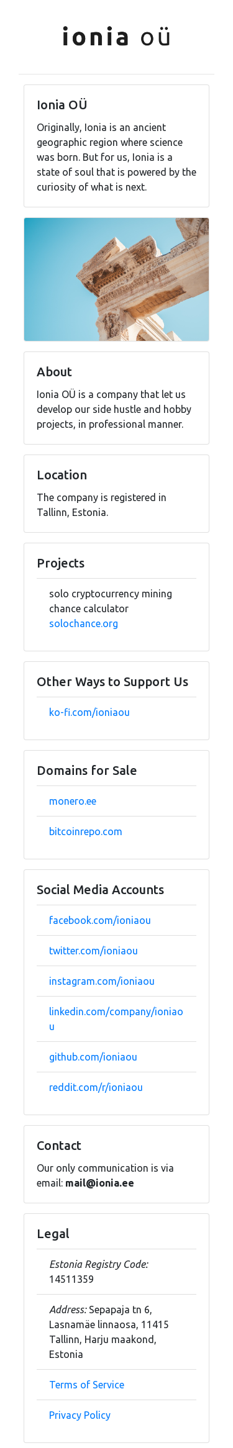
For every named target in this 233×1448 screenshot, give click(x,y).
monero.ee (72, 801)
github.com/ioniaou (93, 1056)
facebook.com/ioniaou (100, 920)
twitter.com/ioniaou (93, 950)
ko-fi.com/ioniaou (89, 712)
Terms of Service (86, 1384)
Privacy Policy (80, 1415)
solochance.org (83, 623)
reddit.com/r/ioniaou (96, 1087)
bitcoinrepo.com (85, 831)
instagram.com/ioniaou (102, 981)
